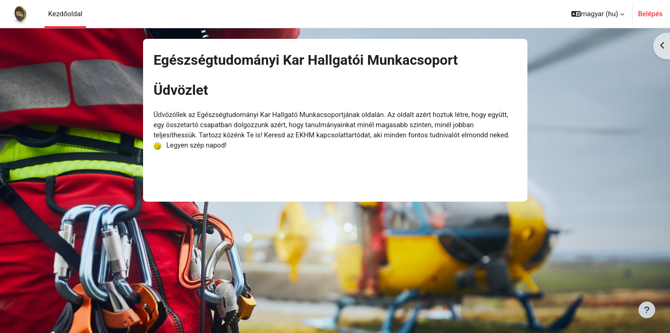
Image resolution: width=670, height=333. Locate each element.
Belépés (650, 14)
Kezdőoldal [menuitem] (65, 14)
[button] (597, 14)
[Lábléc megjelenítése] (647, 310)
